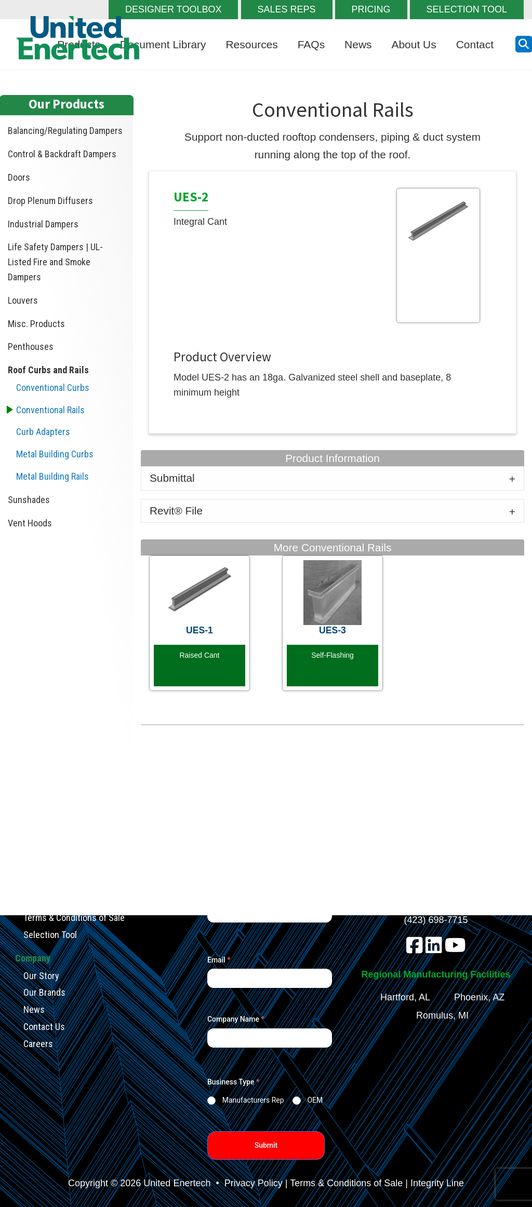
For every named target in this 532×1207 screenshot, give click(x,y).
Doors (19, 177)
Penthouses (31, 346)
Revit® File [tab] (176, 511)
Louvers (23, 300)
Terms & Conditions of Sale (74, 917)
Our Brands (44, 992)
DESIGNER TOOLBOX (173, 9)
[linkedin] (433, 949)
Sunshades (29, 499)
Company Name (235, 1019)
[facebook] (414, 949)
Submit (266, 1145)
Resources (251, 44)
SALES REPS (287, 9)
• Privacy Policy (247, 1183)
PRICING (371, 9)
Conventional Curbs (52, 387)
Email (219, 960)
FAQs (311, 44)
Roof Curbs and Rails (48, 369)
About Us (413, 44)
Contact (475, 44)
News (358, 44)
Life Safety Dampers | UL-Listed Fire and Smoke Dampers (55, 261)
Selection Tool (50, 934)
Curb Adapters (43, 431)
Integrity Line (437, 1183)
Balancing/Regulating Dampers (65, 130)
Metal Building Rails (52, 476)
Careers (38, 1043)
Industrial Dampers (43, 224)
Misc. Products (36, 323)
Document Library (163, 44)
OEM (315, 1100)
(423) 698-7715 (436, 920)
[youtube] (455, 949)
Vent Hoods (30, 523)
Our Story (41, 975)
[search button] (523, 44)
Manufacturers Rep (253, 1100)
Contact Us (44, 1026)
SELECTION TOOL (467, 9)
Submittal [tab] (172, 478)
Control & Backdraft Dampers (62, 153)
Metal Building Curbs (55, 454)
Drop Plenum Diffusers (50, 200)
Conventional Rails (50, 409)
